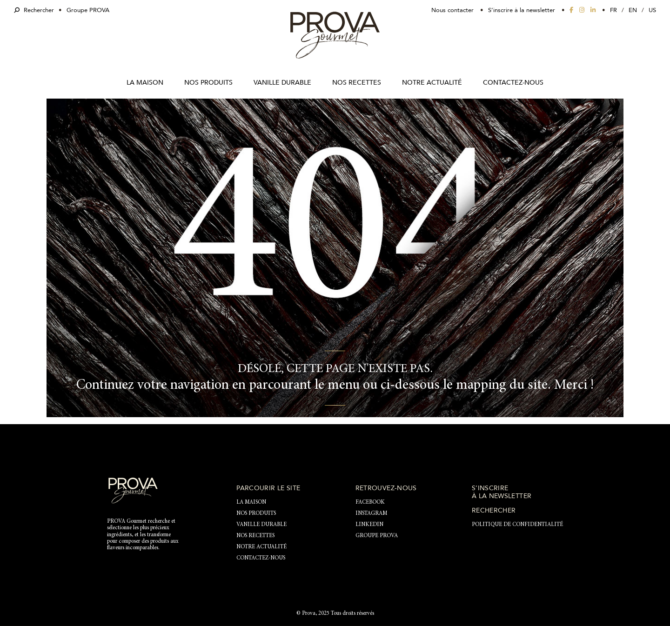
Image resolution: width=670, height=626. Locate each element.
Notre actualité (432, 82)
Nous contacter (452, 10)
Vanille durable (282, 82)
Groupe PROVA (88, 10)
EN (633, 10)
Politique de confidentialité (517, 524)
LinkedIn (369, 524)
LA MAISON (145, 82)
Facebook (370, 502)
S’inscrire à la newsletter (521, 10)
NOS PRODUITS (208, 82)
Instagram (371, 513)
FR (613, 10)
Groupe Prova (376, 536)
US (652, 10)
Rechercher (34, 10)
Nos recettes (356, 82)
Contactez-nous (513, 82)
